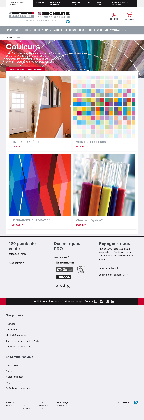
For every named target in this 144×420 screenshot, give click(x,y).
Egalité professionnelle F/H (114, 275)
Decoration (11, 329)
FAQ (8, 382)
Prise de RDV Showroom (55, 3)
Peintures (10, 324)
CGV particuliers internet (43, 405)
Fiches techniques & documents (120, 3)
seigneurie (40, 2)
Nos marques (62, 257)
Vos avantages (115, 30)
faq (89, 2)
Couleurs (95, 30)
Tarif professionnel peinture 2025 (22, 341)
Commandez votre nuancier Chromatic (25, 69)
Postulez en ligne (109, 268)
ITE (28, 30)
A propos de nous (14, 377)
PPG (125, 402)
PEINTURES (14, 30)
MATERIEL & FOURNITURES (69, 30)
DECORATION (42, 30)
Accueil (9, 37)
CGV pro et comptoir (26, 405)
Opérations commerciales (18, 388)
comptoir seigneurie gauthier (17, 3)
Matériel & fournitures (16, 335)
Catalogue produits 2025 (18, 346)
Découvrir (17, 146)
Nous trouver (100, 3)
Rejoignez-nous (76, 3)
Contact (10, 371)
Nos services (12, 365)
